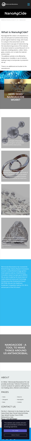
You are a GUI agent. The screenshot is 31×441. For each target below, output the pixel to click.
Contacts (19, 402)
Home (3, 397)
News (3, 402)
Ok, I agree (15, 430)
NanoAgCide (20, 399)
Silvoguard (5, 399)
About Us (19, 397)
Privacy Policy (15, 435)
